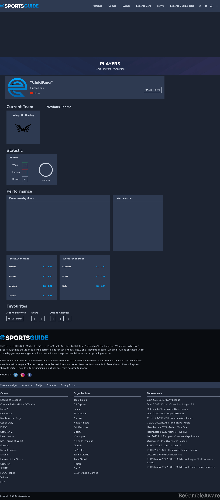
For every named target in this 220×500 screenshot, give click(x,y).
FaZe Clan (79, 450)
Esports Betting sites (182, 6)
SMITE (4, 468)
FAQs (39, 385)
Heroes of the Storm (11, 459)
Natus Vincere (81, 422)
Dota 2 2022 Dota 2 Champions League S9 (170, 404)
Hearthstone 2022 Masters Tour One (167, 427)
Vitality (77, 432)
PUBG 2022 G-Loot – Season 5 (164, 445)
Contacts (51, 385)
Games (112, 6)
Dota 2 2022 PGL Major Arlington (165, 413)
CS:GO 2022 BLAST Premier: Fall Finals (168, 422)
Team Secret (80, 459)
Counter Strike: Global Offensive (17, 404)
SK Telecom (80, 413)
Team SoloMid (81, 454)
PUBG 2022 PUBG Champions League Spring (172, 450)
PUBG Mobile (7, 473)
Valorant (4, 477)
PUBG (3, 427)
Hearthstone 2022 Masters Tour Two (167, 432)
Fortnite (4, 445)
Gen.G (77, 468)
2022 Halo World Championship (164, 454)
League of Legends (10, 400)
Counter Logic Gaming (86, 473)
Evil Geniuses (81, 427)
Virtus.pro (79, 436)
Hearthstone (7, 436)
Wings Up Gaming (23, 115)
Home (97, 69)
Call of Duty (6, 422)
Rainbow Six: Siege (10, 418)
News (160, 6)
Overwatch (6, 413)
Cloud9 (77, 445)
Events (126, 6)
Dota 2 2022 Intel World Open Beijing (167, 409)
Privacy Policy (67, 385)
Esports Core (143, 6)
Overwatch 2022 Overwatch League (167, 441)
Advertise (26, 385)
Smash (4, 454)
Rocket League (8, 450)
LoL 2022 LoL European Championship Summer (173, 436)
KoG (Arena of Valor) (11, 441)
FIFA (2, 482)
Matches (97, 6)
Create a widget (8, 385)
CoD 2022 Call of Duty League (163, 400)
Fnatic (77, 409)
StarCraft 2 (6, 432)
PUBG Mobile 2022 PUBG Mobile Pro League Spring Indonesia (181, 467)
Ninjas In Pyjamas (83, 441)
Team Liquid (80, 400)
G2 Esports (80, 404)
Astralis (78, 418)
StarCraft (5, 463)
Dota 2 (4, 409)
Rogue (77, 463)
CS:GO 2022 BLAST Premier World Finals (169, 418)
